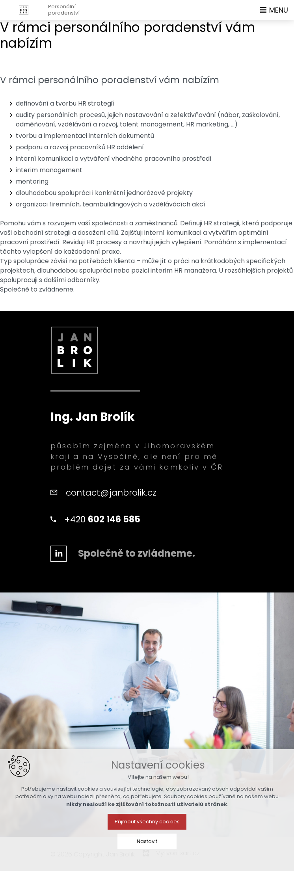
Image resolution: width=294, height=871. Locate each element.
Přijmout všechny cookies (147, 835)
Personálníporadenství (64, 10)
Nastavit (147, 855)
